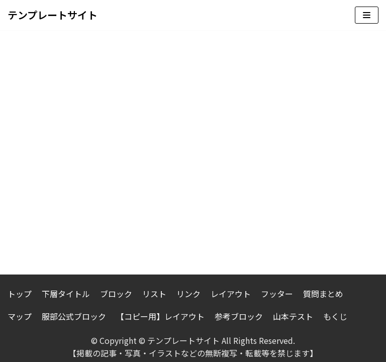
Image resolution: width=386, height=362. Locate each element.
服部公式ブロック (74, 316)
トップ (20, 294)
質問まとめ (323, 294)
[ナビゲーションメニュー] (366, 15)
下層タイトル (66, 294)
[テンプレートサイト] (53, 15)
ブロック (116, 294)
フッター (277, 294)
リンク (188, 294)
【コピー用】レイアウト (160, 316)
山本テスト (293, 316)
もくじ (335, 316)
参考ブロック (239, 316)
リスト (154, 294)
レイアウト (231, 294)
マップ (20, 316)
